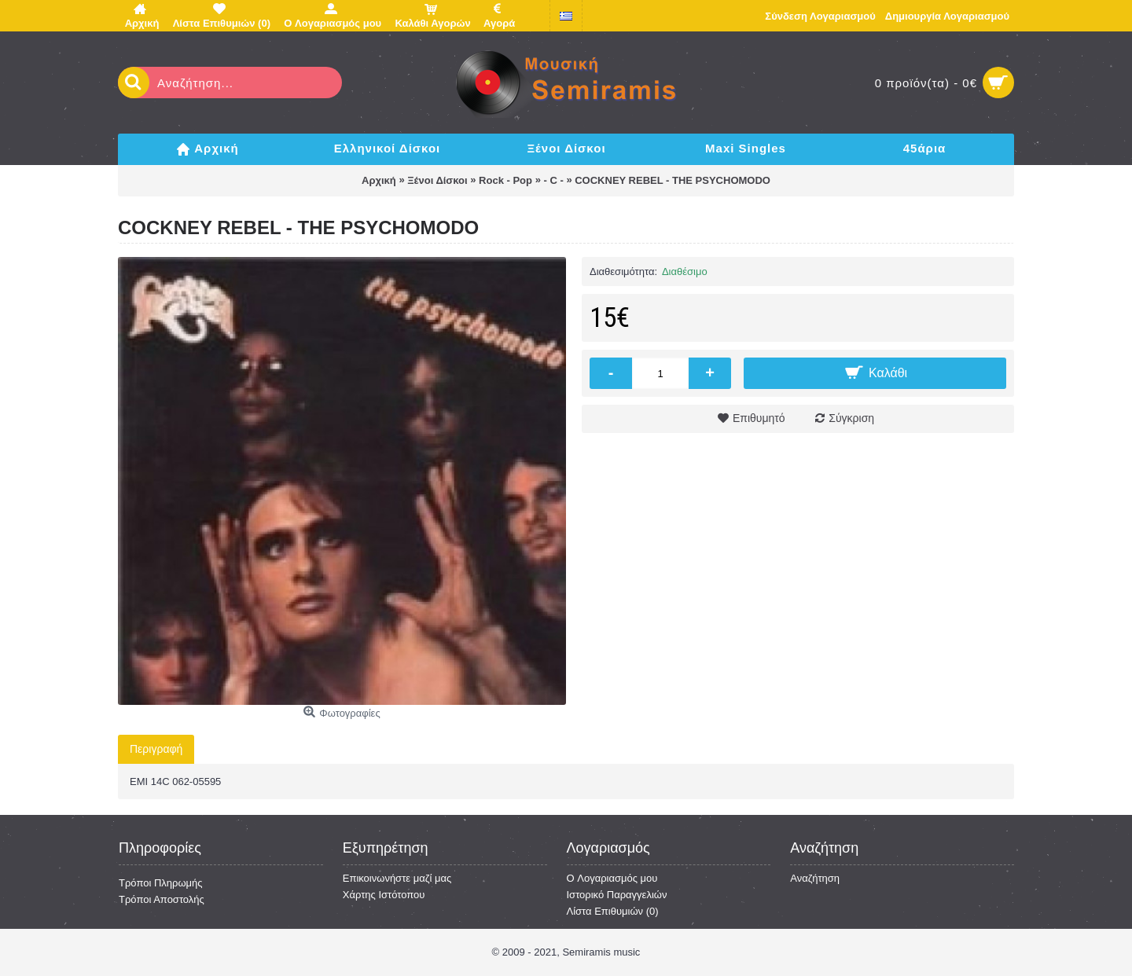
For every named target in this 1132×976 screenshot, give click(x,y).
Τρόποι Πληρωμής (161, 883)
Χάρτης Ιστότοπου (384, 895)
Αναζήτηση (815, 878)
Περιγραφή (156, 749)
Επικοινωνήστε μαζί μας (397, 878)
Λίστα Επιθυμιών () (613, 911)
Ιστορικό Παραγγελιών (617, 895)
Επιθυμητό (759, 418)
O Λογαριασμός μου (612, 878)
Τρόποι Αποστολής (161, 899)
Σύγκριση (851, 418)
